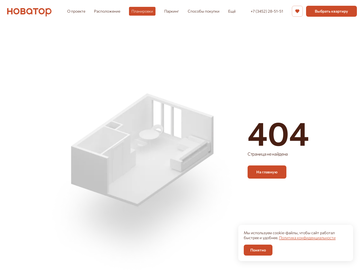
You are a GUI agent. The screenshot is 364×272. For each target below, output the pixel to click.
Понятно (258, 250)
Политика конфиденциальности (307, 237)
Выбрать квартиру (331, 11)
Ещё (232, 11)
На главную (267, 172)
